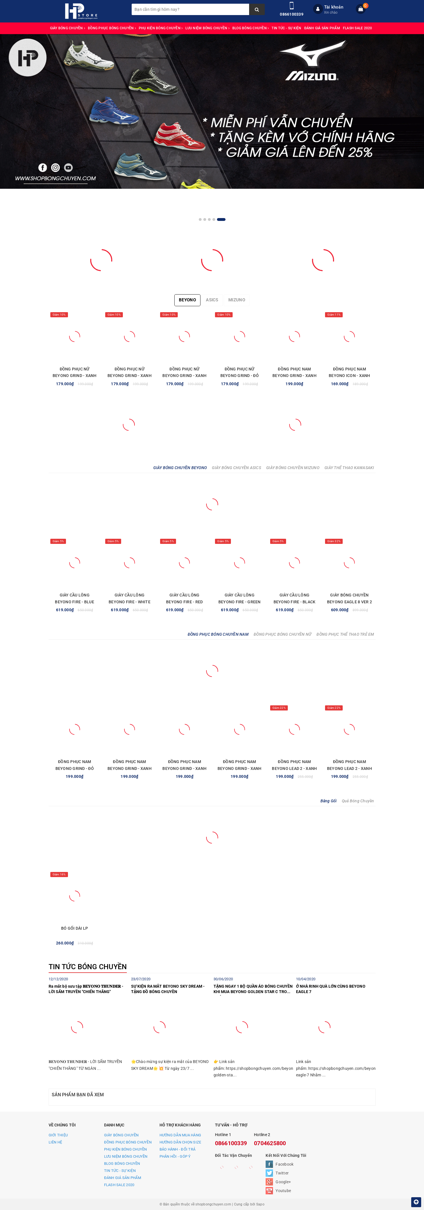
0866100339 (291, 14)
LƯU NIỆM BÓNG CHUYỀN (207, 28)
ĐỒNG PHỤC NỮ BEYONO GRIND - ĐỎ (239, 372)
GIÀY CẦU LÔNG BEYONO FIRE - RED (184, 598)
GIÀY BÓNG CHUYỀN (67, 28)
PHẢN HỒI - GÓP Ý (175, 1156)
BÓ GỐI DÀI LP (74, 928)
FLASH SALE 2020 (357, 28)
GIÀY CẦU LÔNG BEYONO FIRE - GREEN (239, 598)
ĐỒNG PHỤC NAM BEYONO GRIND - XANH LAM (294, 376)
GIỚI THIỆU (58, 1135)
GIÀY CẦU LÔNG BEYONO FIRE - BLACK (295, 598)
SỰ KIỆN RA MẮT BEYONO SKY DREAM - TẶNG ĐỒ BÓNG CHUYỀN (168, 989)
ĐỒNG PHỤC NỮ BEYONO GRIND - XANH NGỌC (184, 376)
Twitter (282, 1173)
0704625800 (270, 1143)
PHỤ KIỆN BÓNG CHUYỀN (161, 28)
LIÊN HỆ (55, 1142)
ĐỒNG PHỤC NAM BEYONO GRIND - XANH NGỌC (129, 768)
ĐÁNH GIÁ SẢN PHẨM (322, 28)
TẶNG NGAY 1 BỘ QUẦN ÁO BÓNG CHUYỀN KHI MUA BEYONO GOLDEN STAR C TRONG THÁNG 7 (253, 990)
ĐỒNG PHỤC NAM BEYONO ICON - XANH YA (349, 376)
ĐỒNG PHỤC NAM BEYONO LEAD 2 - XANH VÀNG (349, 768)
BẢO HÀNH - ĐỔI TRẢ (178, 1149)
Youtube (283, 1190)
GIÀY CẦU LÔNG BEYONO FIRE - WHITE (129, 598)
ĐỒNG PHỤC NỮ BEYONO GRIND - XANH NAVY (129, 376)
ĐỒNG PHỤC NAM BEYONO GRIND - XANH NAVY (184, 768)
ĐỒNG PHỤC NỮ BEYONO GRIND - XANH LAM (75, 376)
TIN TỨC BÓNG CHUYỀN (88, 967)
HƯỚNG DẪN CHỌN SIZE (180, 1142)
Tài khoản (333, 7)
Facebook (284, 1164)
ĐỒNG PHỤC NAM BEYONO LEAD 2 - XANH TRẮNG (294, 768)
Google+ (283, 1182)
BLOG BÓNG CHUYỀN (250, 28)
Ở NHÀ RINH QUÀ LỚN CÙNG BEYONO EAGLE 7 (330, 989)
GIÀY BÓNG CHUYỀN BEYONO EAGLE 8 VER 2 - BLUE (349, 602)
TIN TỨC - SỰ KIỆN (286, 28)
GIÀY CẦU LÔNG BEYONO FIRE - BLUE (74, 598)
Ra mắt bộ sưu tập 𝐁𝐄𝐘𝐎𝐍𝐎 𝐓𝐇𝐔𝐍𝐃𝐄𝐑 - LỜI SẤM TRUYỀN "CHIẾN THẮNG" (86, 989)
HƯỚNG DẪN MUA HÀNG (180, 1135)
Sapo (260, 1204)
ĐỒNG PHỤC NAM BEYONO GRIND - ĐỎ (74, 765)
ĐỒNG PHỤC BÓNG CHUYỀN (112, 28)
